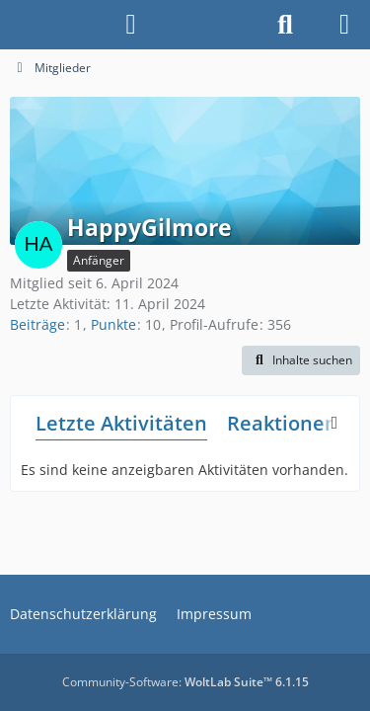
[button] (301, 360)
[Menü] (344, 24)
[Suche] (285, 24)
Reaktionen (282, 423)
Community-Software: (185, 681)
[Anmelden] (131, 24)
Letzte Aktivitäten (121, 423)
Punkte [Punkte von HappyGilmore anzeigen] (113, 324)
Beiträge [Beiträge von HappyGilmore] (37, 324)
